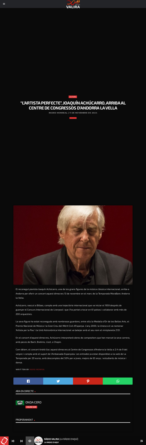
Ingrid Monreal (37, 369)
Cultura (72, 97)
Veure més (31, 407)
